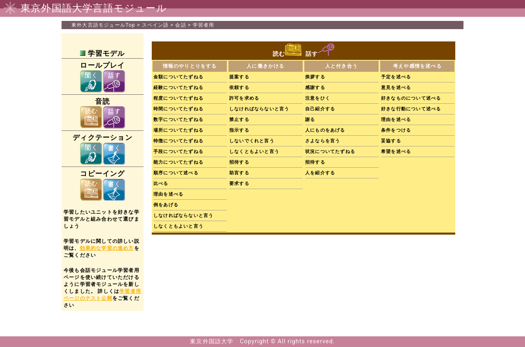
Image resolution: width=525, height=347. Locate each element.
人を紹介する (320, 173)
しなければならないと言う (183, 215)
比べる (161, 183)
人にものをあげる (325, 130)
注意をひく (317, 98)
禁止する (239, 119)
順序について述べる (176, 173)
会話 (180, 25)
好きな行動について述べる (411, 109)
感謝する (315, 87)
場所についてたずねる (178, 130)
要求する (239, 183)
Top (103, 25)
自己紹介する (320, 109)
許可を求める (244, 98)
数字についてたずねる (178, 119)
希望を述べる (396, 151)
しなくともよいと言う (178, 226)
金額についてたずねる (178, 77)
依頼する (239, 87)
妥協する (391, 141)
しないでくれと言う (251, 141)
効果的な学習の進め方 (107, 248)
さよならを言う (322, 141)
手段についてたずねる (178, 151)
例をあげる (165, 205)
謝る (310, 119)
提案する (239, 77)
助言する (239, 173)
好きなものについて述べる (411, 98)
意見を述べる (396, 87)
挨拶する (315, 77)
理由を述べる (168, 194)
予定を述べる (396, 77)
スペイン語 (155, 25)
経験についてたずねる (178, 87)
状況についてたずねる (330, 151)
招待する (239, 162)
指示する (239, 130)
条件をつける (396, 130)
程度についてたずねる (178, 98)
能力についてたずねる (178, 162)
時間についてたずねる (178, 109)
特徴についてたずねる (178, 141)
